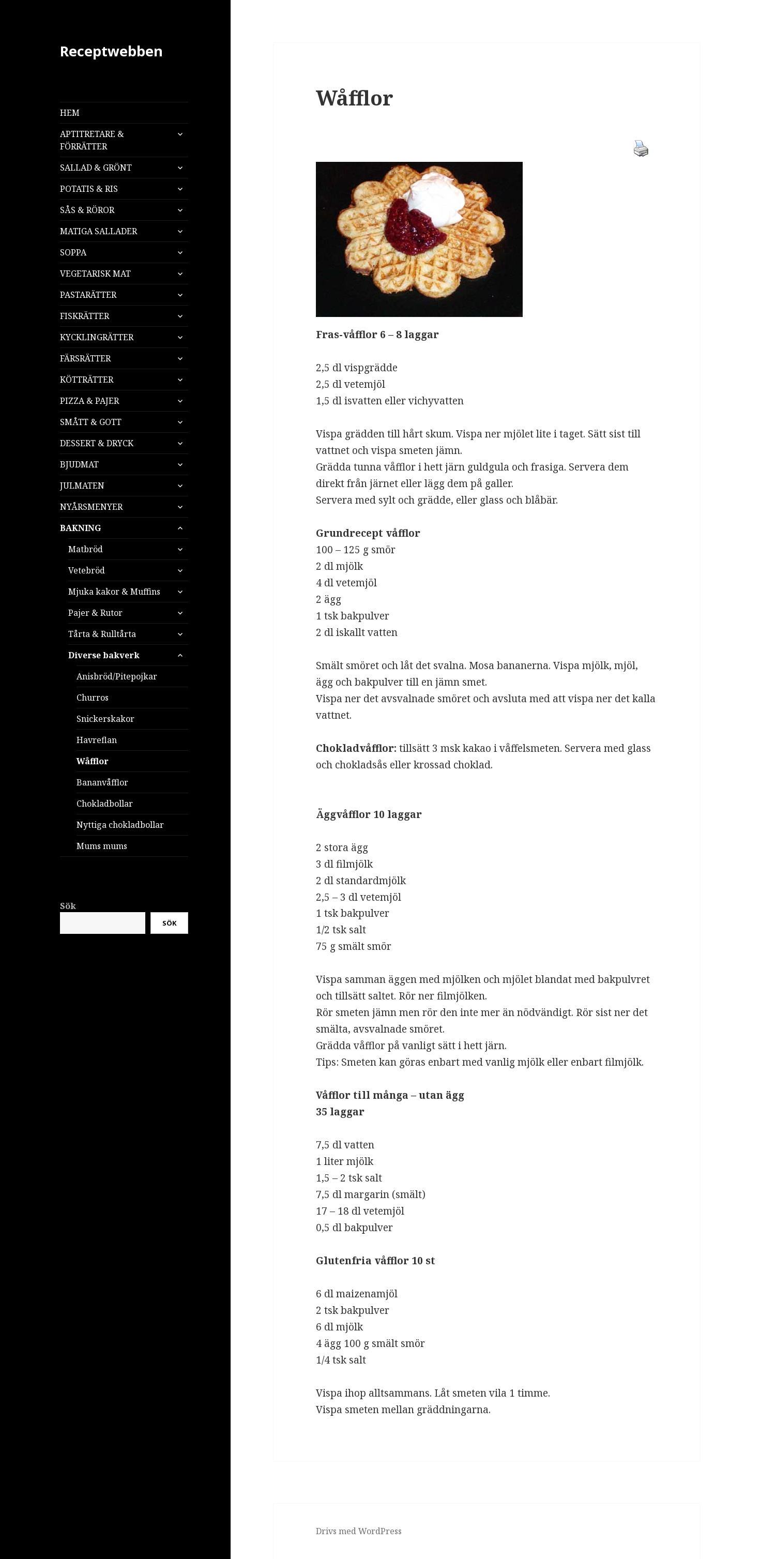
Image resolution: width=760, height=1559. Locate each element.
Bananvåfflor (102, 782)
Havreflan (97, 740)
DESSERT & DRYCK (96, 443)
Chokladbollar (105, 803)
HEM (70, 112)
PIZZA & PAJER (89, 400)
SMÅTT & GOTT (90, 422)
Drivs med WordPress (359, 1531)
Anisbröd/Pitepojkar (117, 676)
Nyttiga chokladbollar (120, 824)
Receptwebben (111, 50)
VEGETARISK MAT (95, 273)
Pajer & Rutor (95, 612)
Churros (93, 697)
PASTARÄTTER (88, 294)
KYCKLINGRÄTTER (96, 337)
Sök (68, 906)
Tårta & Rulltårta (102, 634)
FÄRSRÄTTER (85, 358)
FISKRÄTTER (84, 316)
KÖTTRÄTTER (86, 379)
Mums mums (102, 846)
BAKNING (80, 528)
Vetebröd (86, 570)
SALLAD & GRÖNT (96, 167)
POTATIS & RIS (89, 188)
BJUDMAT (79, 464)
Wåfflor (93, 761)
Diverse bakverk (104, 655)
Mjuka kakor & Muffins (114, 591)
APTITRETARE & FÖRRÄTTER (92, 140)
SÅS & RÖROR (87, 210)
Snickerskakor (105, 718)
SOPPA (73, 252)
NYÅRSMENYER (91, 506)
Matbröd (85, 549)
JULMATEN (82, 485)
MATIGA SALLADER (98, 231)
